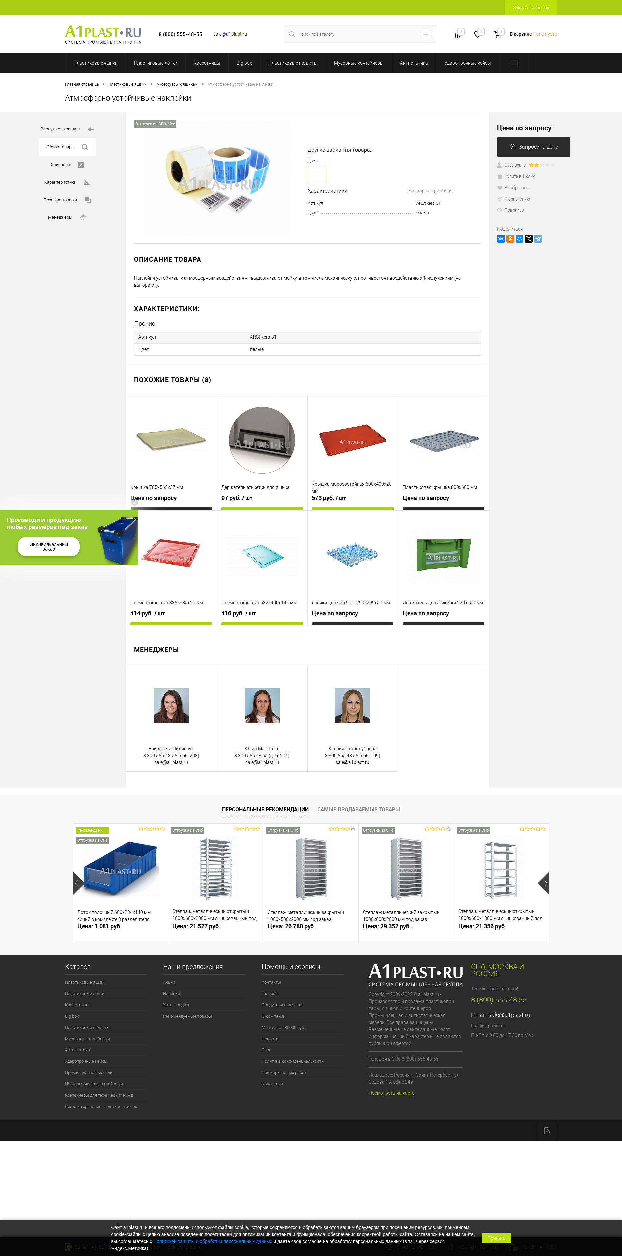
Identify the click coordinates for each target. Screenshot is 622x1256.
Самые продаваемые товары (358, 807)
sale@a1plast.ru (230, 34)
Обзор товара (67, 147)
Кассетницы (207, 63)
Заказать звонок (531, 7)
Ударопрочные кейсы (467, 63)
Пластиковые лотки (155, 63)
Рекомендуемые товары (187, 1014)
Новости (270, 1037)
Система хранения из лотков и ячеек (101, 1104)
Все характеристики (430, 190)
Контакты (271, 980)
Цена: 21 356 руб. (482, 924)
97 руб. (236, 496)
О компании (273, 1014)
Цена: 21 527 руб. (196, 924)
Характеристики (67, 182)
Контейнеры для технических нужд (99, 1093)
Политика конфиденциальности (293, 1059)
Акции (169, 980)
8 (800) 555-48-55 (499, 998)
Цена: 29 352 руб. (387, 924)
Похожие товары (67, 200)
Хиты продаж (176, 1003)
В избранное (513, 187)
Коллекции (272, 1082)
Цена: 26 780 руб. (291, 924)
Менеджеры (67, 217)
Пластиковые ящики (95, 63)
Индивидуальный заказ (48, 546)
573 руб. (329, 496)
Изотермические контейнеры (94, 1082)
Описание (67, 165)
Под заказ (510, 210)
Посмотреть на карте (391, 1091)
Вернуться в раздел (67, 129)
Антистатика (414, 63)
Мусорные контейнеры (359, 63)
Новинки (171, 991)
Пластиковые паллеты (293, 63)
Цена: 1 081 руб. (99, 924)
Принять (496, 1238)
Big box (244, 63)
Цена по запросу (153, 496)
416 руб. (238, 611)
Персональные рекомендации (265, 807)
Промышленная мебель (88, 1070)
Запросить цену (534, 147)
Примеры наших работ (284, 1070)
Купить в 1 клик (516, 176)
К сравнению (513, 198)
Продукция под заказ (283, 1003)
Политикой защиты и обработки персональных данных (212, 1241)
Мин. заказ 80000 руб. (283, 1025)
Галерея (270, 991)
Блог (266, 1048)
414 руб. (147, 611)
